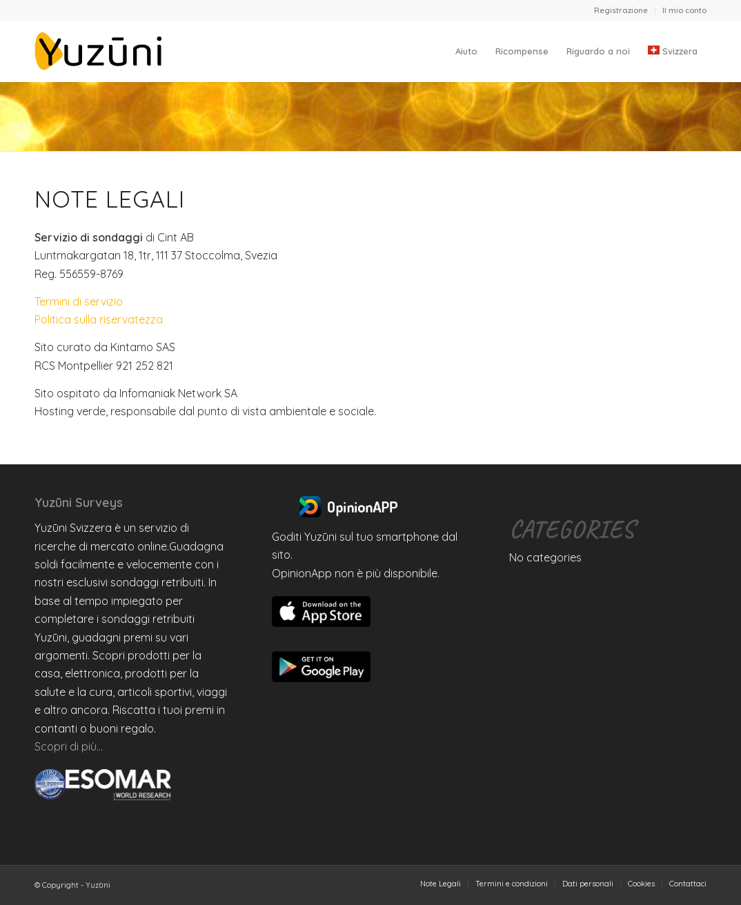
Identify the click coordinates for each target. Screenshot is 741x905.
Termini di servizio (78, 301)
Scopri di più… (68, 746)
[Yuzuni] (100, 51)
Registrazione (621, 10)
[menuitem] (621, 10)
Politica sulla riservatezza (98, 319)
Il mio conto (684, 10)
